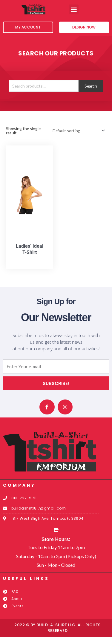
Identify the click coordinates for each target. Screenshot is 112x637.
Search (91, 85)
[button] (74, 9)
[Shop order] (77, 130)
